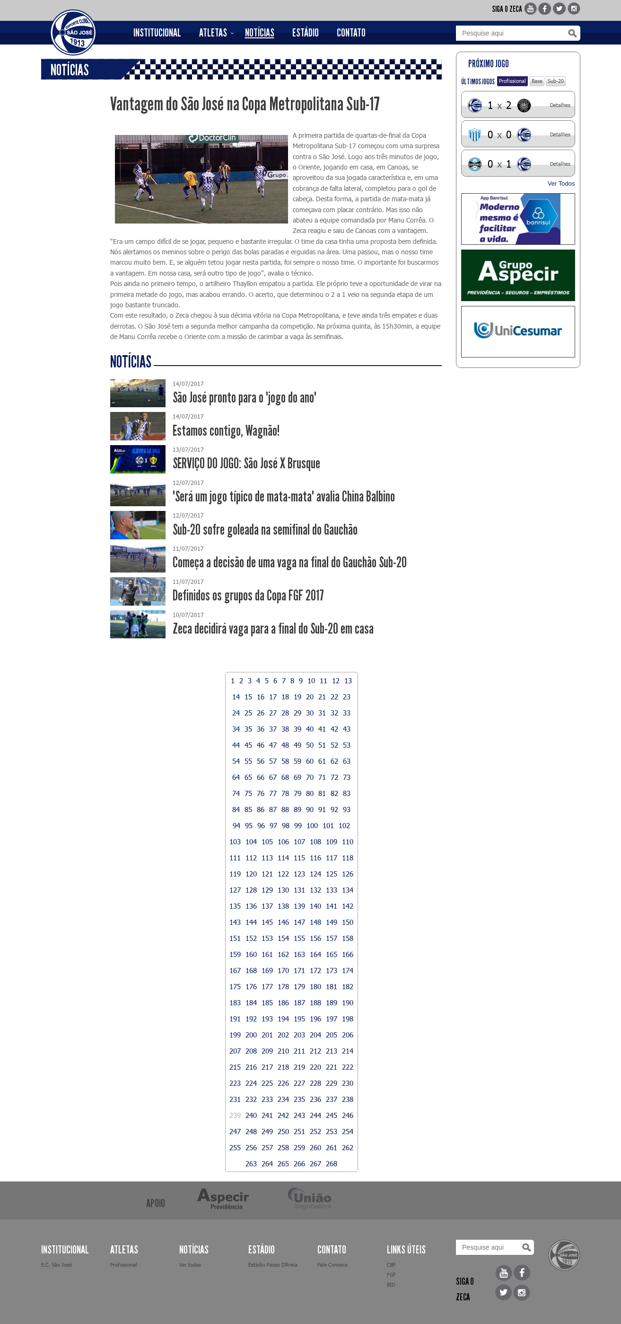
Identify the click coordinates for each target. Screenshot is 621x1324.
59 (297, 761)
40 (310, 729)
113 (267, 857)
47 (273, 745)
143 (235, 922)
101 (328, 825)
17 (273, 696)
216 (251, 1067)
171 (299, 970)
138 (283, 906)
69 (297, 777)
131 (299, 890)
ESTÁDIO (305, 32)
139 (299, 906)
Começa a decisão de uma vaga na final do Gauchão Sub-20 (290, 562)
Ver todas (190, 1264)
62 (334, 761)
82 (334, 793)
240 (251, 1115)
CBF (391, 1264)
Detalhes (560, 105)
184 (251, 1002)
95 (249, 825)
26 (260, 712)
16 (260, 696)
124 (315, 873)
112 (251, 857)
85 (248, 809)
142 (347, 906)
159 (235, 954)
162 (283, 954)
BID (391, 1284)
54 (236, 761)
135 (235, 906)
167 (235, 970)
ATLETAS (213, 32)
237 (331, 1099)
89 (297, 809)
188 (315, 1002)
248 (251, 1131)
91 (322, 809)
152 (251, 938)
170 (283, 970)
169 (267, 970)
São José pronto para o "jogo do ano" (244, 397)
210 (283, 1051)
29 (297, 712)
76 (260, 793)
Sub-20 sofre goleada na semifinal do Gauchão (265, 529)
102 (344, 825)
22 (334, 696)
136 (251, 906)
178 (283, 986)
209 (267, 1051)
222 (347, 1067)
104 (251, 841)
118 (347, 857)
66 (260, 777)
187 (299, 1002)
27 (273, 712)
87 (273, 809)
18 (285, 696)
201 (267, 1034)
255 (235, 1147)
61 (322, 761)
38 (285, 729)
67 (273, 777)
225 (267, 1083)
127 (235, 890)
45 (248, 745)
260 (315, 1147)
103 (235, 841)
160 (251, 954)
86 (260, 809)
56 (260, 761)
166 (347, 954)
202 (283, 1034)
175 (235, 986)
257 (267, 1147)
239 (235, 1115)
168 (251, 970)
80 (310, 793)
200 (251, 1034)
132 (315, 890)
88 (285, 809)
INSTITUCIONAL (157, 32)
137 (267, 906)
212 (315, 1051)
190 (347, 1002)
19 (297, 696)
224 (251, 1083)
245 (331, 1115)
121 (267, 873)
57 (273, 761)
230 (347, 1083)
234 (283, 1099)
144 (251, 922)
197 (331, 1018)
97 (273, 825)
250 (283, 1131)
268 (331, 1163)
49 (297, 745)
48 (285, 745)
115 (299, 857)
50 (310, 745)
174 (347, 970)
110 (347, 841)
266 (299, 1163)
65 (248, 777)
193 (267, 1018)
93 (346, 809)
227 (299, 1083)
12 (336, 680)
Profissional (512, 81)
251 (299, 1131)
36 (260, 729)
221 (331, 1067)
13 (348, 680)
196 (315, 1018)
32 (334, 712)
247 (235, 1131)
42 (334, 729)
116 (315, 857)
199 (235, 1034)
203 (299, 1034)
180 (315, 986)
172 (315, 970)
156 (315, 938)
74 (236, 793)
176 (251, 986)
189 (331, 1002)
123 (299, 873)
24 (236, 712)
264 (267, 1163)
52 (334, 745)
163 (299, 954)
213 (331, 1051)
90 (310, 809)
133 (331, 890)
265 (283, 1163)
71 (322, 777)
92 (334, 809)
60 (310, 761)
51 (322, 745)
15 (248, 696)
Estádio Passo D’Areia (272, 1264)
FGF (391, 1274)
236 (315, 1099)
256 (251, 1147)
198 (347, 1018)
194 (283, 1018)
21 (322, 696)
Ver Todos (561, 183)
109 (331, 841)
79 (297, 793)
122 (283, 873)
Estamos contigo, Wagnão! (226, 430)
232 (251, 1099)
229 (331, 1083)
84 (236, 809)
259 (299, 1147)
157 (331, 938)
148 (315, 922)
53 (346, 745)
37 (273, 729)
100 (312, 825)
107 (299, 841)
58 (285, 761)
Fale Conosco (332, 1264)
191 (235, 1018)
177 (267, 986)
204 (315, 1034)
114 (283, 857)
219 (299, 1067)
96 (261, 825)
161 (267, 954)
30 (310, 712)
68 (285, 777)
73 (346, 777)
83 (346, 793)
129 (267, 890)
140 (315, 906)
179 (299, 986)
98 (285, 825)
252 (315, 1131)
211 (299, 1051)
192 (251, 1018)
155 (299, 938)
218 (283, 1067)
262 (347, 1147)
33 (346, 712)
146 (283, 922)
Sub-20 (556, 81)
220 (315, 1067)
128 (251, 890)
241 (267, 1115)
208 (251, 1051)
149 (331, 922)
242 (283, 1115)
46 (260, 745)
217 (267, 1067)
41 (322, 729)
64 (236, 777)
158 (347, 938)
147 (299, 922)
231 (235, 1099)
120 (251, 873)
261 (331, 1147)
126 (347, 873)
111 (235, 857)
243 (299, 1115)
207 (235, 1051)
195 (299, 1018)
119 (235, 873)
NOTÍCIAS (259, 32)
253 (331, 1131)
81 (322, 793)
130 (283, 890)
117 (331, 857)
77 (273, 793)
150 (347, 922)
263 (251, 1163)
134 (347, 890)
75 (248, 793)
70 (310, 777)
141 (331, 906)
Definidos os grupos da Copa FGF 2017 (248, 595)
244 (315, 1115)
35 (248, 729)
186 (283, 1002)
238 (347, 1099)
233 (267, 1099)
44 (236, 745)
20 (310, 696)
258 (283, 1147)
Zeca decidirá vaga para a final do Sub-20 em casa (273, 628)
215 (235, 1067)
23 (346, 696)
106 (283, 841)
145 (267, 922)
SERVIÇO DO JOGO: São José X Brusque (246, 463)
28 (285, 712)
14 (236, 696)
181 (331, 986)
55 (248, 761)
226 (283, 1083)
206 (347, 1034)
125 (331, 873)
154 (283, 938)
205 (331, 1034)
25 (248, 712)
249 (267, 1131)
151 (235, 938)
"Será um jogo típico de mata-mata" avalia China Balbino (284, 496)
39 (297, 729)
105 (267, 841)
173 (331, 970)
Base (537, 81)
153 (267, 938)
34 (236, 729)
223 (235, 1083)
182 (347, 986)
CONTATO (351, 32)
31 (322, 712)
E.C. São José (56, 1264)
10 (311, 680)
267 (315, 1163)
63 (346, 761)
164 (315, 954)
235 (299, 1099)
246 (347, 1115)
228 (315, 1083)
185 (267, 1002)
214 (347, 1051)
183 (235, 1002)
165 (331, 954)
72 (334, 777)
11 (323, 680)
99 (298, 825)
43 (346, 729)
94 (236, 825)
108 (315, 841)
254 (347, 1131)
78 (285, 793)
